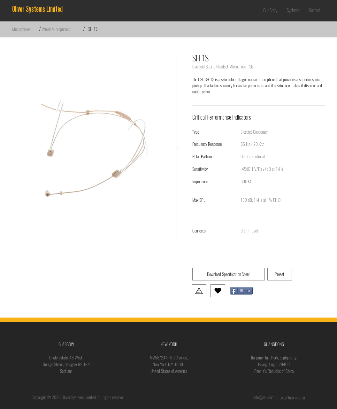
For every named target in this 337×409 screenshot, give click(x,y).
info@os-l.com (263, 397)
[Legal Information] (293, 397)
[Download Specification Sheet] (228, 274)
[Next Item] (177, 148)
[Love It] (218, 290)
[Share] (241, 291)
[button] (293, 10)
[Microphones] (25, 29)
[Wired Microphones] (62, 29)
